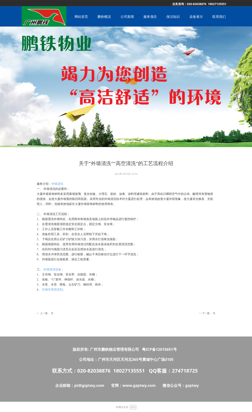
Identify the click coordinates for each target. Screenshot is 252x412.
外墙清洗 (57, 183)
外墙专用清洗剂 (52, 289)
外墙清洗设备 (52, 269)
